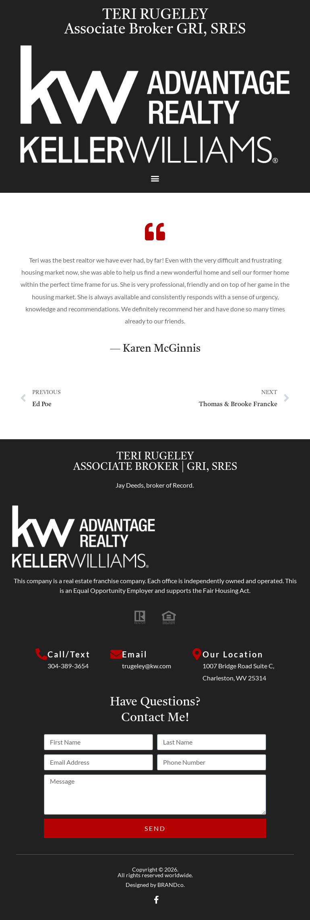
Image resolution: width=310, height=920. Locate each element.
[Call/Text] (41, 655)
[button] (155, 178)
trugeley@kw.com (147, 666)
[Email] (116, 655)
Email (135, 654)
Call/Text (69, 654)
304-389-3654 (68, 666)
